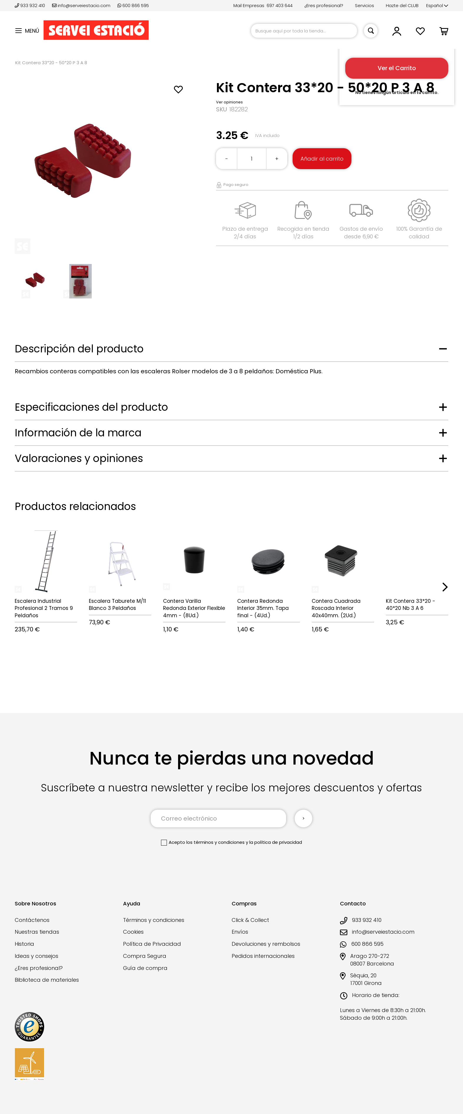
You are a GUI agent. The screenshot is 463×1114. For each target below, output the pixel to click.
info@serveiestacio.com (81, 5)
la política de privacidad (275, 842)
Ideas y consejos (36, 956)
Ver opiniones (229, 102)
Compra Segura (144, 956)
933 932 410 (30, 5)
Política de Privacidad (152, 944)
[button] (437, 5)
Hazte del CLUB (402, 5)
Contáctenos (32, 920)
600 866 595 (133, 5)
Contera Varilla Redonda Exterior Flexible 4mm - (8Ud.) (194, 608)
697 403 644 (280, 5)
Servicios (364, 5)
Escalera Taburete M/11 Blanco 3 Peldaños (117, 605)
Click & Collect (250, 920)
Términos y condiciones (153, 920)
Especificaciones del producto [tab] (91, 407)
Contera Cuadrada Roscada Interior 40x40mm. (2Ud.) (336, 608)
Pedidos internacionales (263, 956)
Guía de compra (145, 968)
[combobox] (304, 31)
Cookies (133, 931)
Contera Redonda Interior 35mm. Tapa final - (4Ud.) (263, 608)
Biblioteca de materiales (47, 979)
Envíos (240, 931)
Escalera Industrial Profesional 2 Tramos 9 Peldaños (44, 608)
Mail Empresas (248, 5)
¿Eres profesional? (323, 5)
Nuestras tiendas (37, 931)
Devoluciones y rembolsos (266, 944)
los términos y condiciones (215, 842)
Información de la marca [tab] (78, 432)
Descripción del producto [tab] (79, 348)
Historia (24, 944)
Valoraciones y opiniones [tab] (79, 458)
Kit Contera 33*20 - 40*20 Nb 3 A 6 (410, 605)
